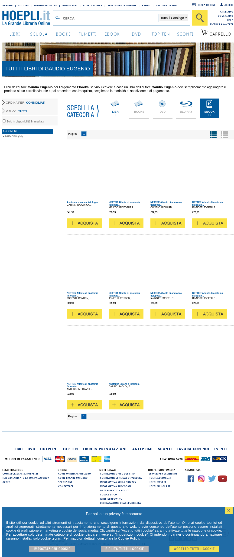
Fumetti (88, 34)
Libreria (7, 5)
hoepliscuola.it (159, 486)
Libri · (19, 449)
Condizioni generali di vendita (121, 477)
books (63, 34)
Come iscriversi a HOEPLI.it (20, 473)
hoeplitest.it (157, 482)
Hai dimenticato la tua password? (26, 477)
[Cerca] (200, 18)
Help (230, 20)
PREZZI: (16, 111)
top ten (161, 34)
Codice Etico (108, 494)
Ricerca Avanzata (221, 24)
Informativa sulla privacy (118, 482)
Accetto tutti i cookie (194, 549)
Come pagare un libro (73, 477)
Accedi (228, 4)
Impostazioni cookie (52, 549)
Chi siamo (226, 11)
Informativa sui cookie (116, 486)
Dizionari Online (45, 5)
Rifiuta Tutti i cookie (124, 549)
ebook (112, 34)
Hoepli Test (70, 5)
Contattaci (65, 486)
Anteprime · (144, 449)
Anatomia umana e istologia (82, 202)
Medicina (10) (14, 136)
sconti (185, 34)
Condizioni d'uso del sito (117, 473)
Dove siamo (225, 15)
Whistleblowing (111, 498)
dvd (136, 34)
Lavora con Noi (166, 5)
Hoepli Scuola (92, 5)
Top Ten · (71, 449)
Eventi (146, 5)
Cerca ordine (207, 4)
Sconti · (166, 449)
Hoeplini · (50, 449)
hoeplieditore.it (160, 477)
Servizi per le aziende (122, 5)
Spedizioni (65, 482)
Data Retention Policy (115, 490)
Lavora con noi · (194, 449)
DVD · (33, 449)
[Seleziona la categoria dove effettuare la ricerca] (173, 17)
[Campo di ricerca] (110, 18)
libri (15, 34)
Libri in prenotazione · (106, 449)
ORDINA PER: (25, 102)
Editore (23, 5)
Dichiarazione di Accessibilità (120, 502)
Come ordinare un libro (74, 473)
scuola (39, 34)
